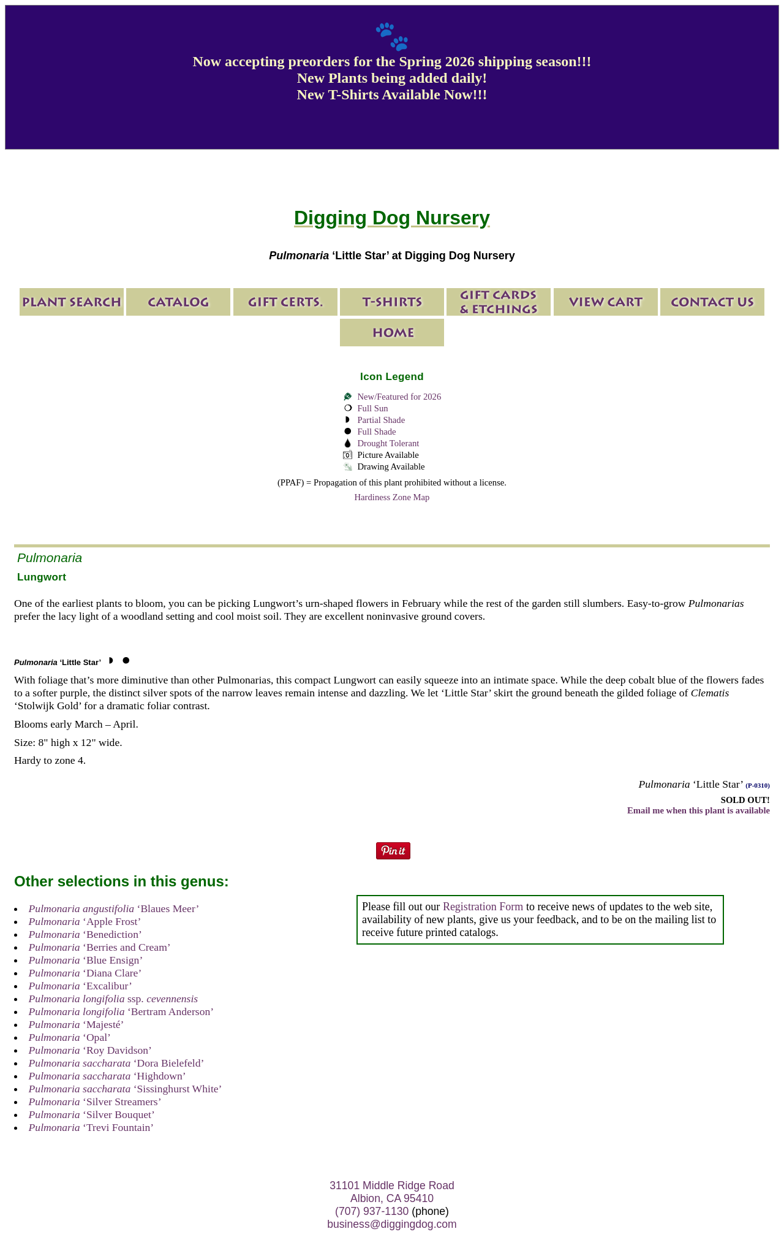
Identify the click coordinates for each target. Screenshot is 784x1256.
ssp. (113, 998)
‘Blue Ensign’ (86, 960)
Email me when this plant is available (698, 810)
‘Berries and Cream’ (100, 947)
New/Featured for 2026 (399, 397)
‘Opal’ (70, 1037)
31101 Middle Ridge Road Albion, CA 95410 (392, 1192)
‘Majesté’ (76, 1024)
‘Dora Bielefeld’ (117, 1063)
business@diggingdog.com (392, 1224)
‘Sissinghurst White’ (125, 1089)
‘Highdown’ (107, 1076)
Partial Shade (381, 420)
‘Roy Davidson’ (90, 1050)
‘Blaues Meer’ (114, 908)
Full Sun (372, 408)
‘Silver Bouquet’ (92, 1114)
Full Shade (376, 431)
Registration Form (483, 906)
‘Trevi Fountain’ (91, 1127)
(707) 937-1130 (372, 1211)
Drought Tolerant (388, 443)
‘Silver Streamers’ (95, 1101)
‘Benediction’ (85, 934)
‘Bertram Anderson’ (121, 1011)
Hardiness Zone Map (392, 497)
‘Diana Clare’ (85, 973)
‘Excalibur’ (80, 986)
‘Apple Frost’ (85, 921)
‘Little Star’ (57, 662)
